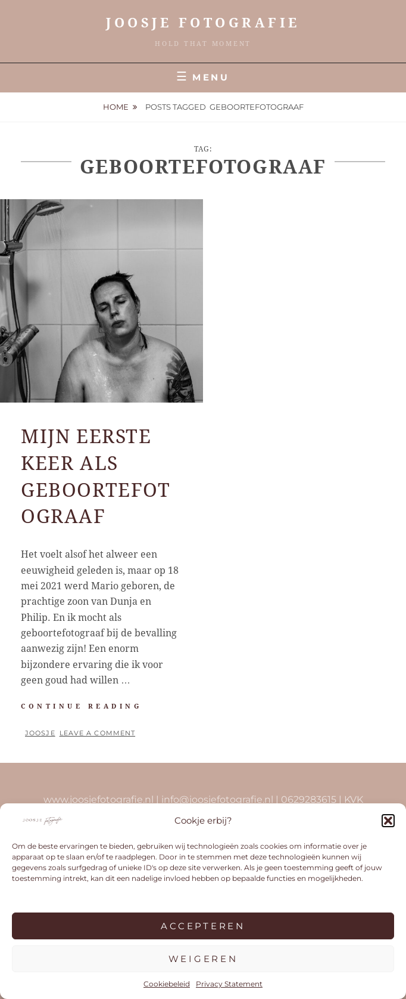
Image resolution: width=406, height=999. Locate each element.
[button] (388, 821)
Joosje (40, 733)
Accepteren (203, 926)
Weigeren (203, 958)
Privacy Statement (229, 983)
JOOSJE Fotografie (203, 23)
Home (116, 107)
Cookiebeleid (166, 983)
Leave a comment (98, 733)
